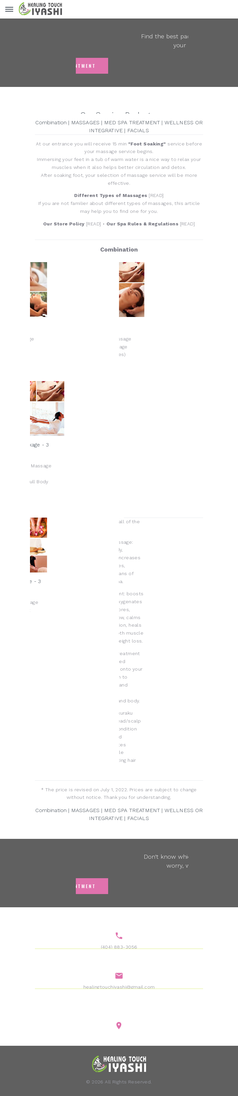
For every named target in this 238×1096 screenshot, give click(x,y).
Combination (51, 122)
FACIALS (138, 130)
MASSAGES (85, 122)
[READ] (119, 195)
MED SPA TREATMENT (132, 122)
